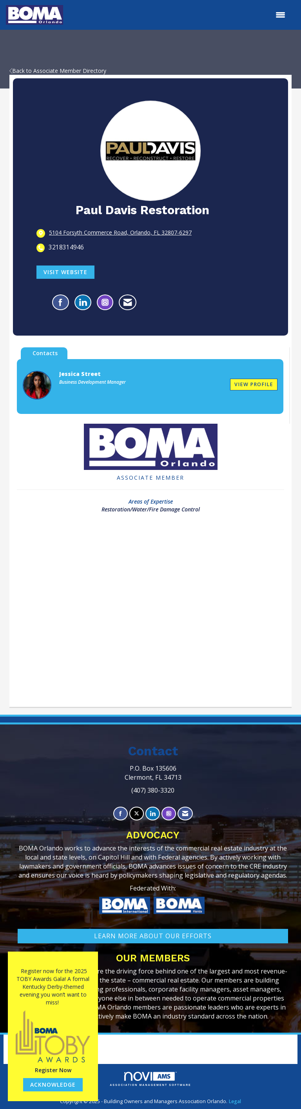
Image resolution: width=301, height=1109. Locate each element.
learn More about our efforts (153, 936)
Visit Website (65, 272)
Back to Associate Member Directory (57, 70)
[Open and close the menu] (178, 15)
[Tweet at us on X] (136, 813)
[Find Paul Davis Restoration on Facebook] (60, 302)
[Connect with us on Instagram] (168, 813)
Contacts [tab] (45, 353)
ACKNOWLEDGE (53, 1084)
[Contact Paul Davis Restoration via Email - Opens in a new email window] (127, 302)
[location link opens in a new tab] (120, 233)
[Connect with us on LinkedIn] (152, 813)
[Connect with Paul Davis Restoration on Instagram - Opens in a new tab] (105, 302)
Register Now (53, 1070)
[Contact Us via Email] (185, 813)
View (253, 384)
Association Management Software (150, 1079)
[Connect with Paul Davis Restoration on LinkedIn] (82, 302)
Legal (234, 1101)
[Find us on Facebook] (120, 813)
